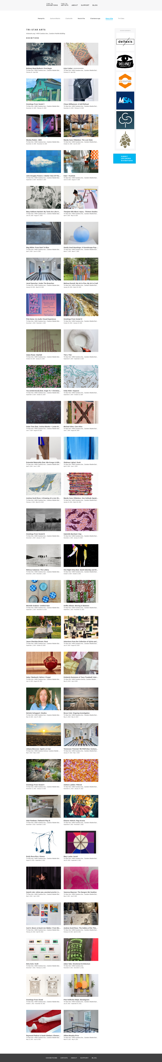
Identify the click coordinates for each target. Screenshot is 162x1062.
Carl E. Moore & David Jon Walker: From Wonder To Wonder (48, 928)
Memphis (41, 18)
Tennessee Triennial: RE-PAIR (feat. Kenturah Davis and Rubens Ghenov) (91, 749)
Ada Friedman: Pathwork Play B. (38, 821)
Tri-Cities (121, 18)
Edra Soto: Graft (32, 964)
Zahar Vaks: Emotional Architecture (77, 964)
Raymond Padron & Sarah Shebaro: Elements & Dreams (47, 1035)
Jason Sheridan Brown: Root (37, 641)
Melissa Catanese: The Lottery (37, 570)
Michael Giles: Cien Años (73, 426)
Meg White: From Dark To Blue (37, 247)
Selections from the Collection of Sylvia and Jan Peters (84, 641)
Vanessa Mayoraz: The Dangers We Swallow (80, 892)
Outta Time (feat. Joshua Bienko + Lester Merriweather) (47, 426)
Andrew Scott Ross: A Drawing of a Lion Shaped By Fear (47, 498)
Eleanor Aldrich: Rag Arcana (74, 821)
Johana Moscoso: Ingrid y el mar (38, 749)
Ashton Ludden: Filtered (73, 785)
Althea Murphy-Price (71, 1035)
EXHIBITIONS (52, 5)
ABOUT (75, 5)
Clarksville (68, 18)
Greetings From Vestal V (35, 104)
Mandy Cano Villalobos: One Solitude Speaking (81, 498)
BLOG (95, 5)
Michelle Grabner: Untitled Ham (38, 606)
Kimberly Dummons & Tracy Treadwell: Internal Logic (84, 677)
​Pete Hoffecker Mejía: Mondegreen (76, 1000)
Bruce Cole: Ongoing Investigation (77, 713)
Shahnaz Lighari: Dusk (72, 462)
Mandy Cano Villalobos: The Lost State (78, 140)
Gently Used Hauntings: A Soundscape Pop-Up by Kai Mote (86, 247)
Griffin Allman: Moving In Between (76, 606)
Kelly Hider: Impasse (71, 391)
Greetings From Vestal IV (73, 319)
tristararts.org (30, 33)
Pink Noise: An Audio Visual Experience (41, 319)
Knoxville (109, 18)
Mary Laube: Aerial (71, 856)
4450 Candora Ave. (77, 966)
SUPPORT (85, 5)
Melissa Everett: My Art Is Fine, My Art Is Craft (81, 283)
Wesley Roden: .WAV (34, 140)
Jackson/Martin (55, 18)
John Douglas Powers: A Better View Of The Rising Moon (47, 176)
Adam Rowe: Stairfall (34, 355)
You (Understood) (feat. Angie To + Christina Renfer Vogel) (48, 391)
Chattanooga (95, 18)
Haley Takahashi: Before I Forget (38, 677)
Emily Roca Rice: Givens (35, 856)
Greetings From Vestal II (35, 785)
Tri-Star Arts (29, 70)
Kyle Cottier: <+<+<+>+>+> (74, 68)
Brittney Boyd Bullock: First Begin (39, 68)
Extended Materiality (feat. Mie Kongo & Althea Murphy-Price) (49, 462)
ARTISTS (64, 5)
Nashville (81, 18)
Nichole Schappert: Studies (36, 713)
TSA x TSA (68, 355)
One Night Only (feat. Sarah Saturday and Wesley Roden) (85, 570)
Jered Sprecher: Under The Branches (40, 283)
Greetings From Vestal (34, 1000)
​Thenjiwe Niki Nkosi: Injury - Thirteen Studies (80, 212)
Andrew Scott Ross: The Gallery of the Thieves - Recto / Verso (87, 928)
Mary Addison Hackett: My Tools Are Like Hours (44, 212)
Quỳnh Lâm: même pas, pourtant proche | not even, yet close (49, 892)
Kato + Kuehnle (69, 176)
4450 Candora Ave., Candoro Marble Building (50, 33)
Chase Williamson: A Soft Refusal (76, 104)
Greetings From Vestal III (35, 534)
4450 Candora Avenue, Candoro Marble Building (86, 679)
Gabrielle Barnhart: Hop (72, 534)
